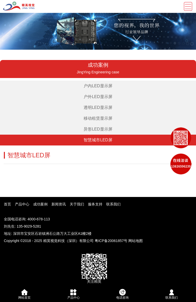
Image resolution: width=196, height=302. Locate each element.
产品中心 (22, 204)
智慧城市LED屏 (98, 140)
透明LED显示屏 (98, 107)
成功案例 (40, 204)
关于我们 (77, 204)
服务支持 (95, 204)
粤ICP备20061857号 (111, 241)
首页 (7, 204)
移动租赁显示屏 (98, 118)
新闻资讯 (58, 204)
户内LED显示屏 (98, 86)
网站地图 (135, 241)
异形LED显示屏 (98, 129)
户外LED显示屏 (98, 96)
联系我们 (113, 204)
